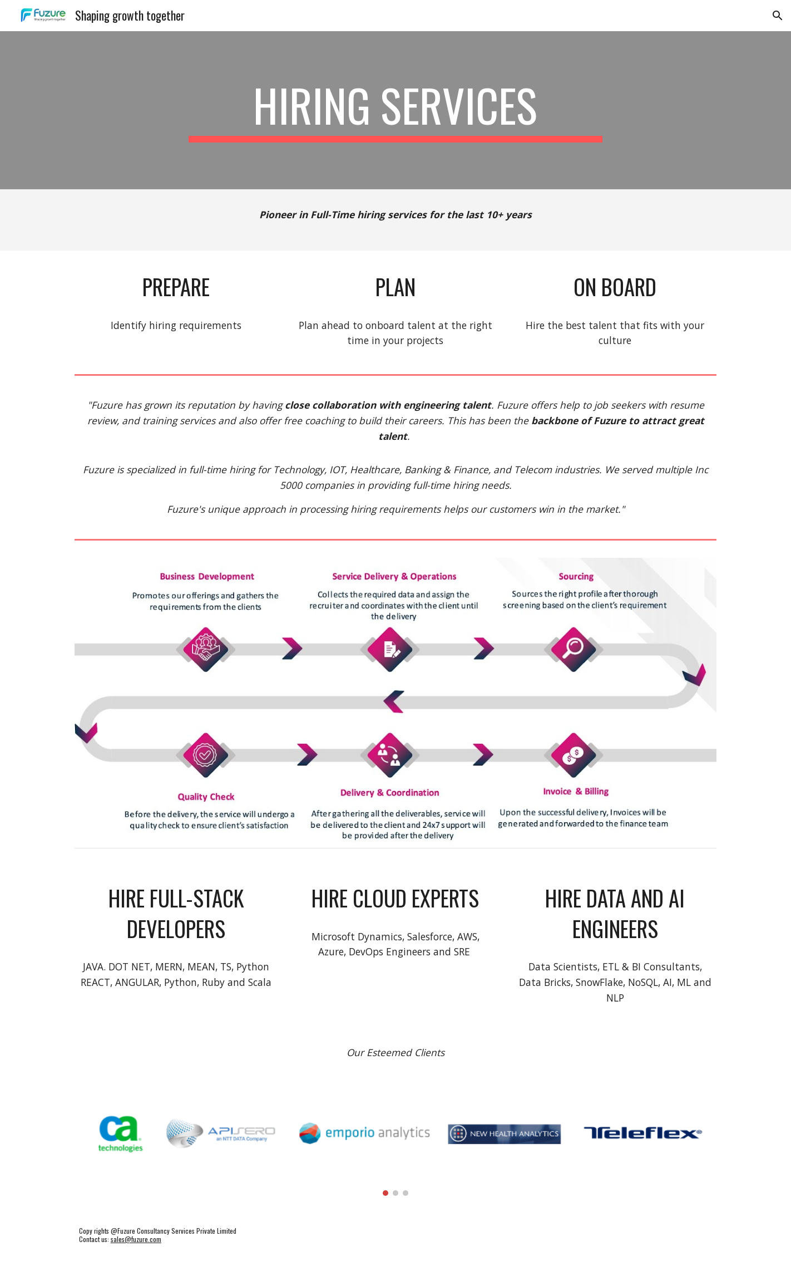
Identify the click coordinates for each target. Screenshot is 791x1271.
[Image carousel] (395, 1143)
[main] (395, 110)
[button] (777, 15)
